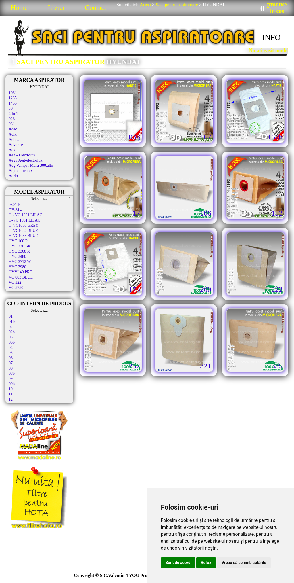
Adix (13, 134)
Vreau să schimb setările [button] (244, 562)
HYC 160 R (18, 241)
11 (10, 394)
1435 (13, 103)
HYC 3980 (17, 267)
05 (11, 353)
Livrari (57, 7)
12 (11, 399)
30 (11, 108)
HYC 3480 (17, 256)
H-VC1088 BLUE (23, 236)
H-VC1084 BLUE (23, 230)
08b (12, 373)
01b (12, 321)
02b (12, 332)
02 (11, 327)
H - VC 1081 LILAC (25, 215)
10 (11, 389)
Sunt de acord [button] (178, 562)
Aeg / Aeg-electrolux (25, 160)
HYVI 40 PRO (20, 272)
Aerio (13, 176)
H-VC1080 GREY (24, 225)
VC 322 (15, 282)
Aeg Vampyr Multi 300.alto (31, 165)
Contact (95, 7)
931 (12, 124)
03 (11, 337)
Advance (16, 145)
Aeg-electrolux (21, 171)
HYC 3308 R (19, 251)
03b (12, 342)
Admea (14, 139)
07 (11, 363)
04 (11, 347)
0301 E (14, 204)
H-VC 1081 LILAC (24, 220)
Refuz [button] (206, 562)
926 (12, 119)
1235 (13, 98)
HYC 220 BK (20, 246)
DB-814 (15, 210)
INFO (271, 37)
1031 (13, 93)
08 (11, 368)
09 (11, 378)
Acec (13, 129)
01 (11, 316)
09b (12, 384)
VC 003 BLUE (21, 277)
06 (11, 358)
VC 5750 (16, 287)
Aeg (12, 150)
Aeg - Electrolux (22, 155)
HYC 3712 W (20, 262)
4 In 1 (13, 113)
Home (19, 7)
